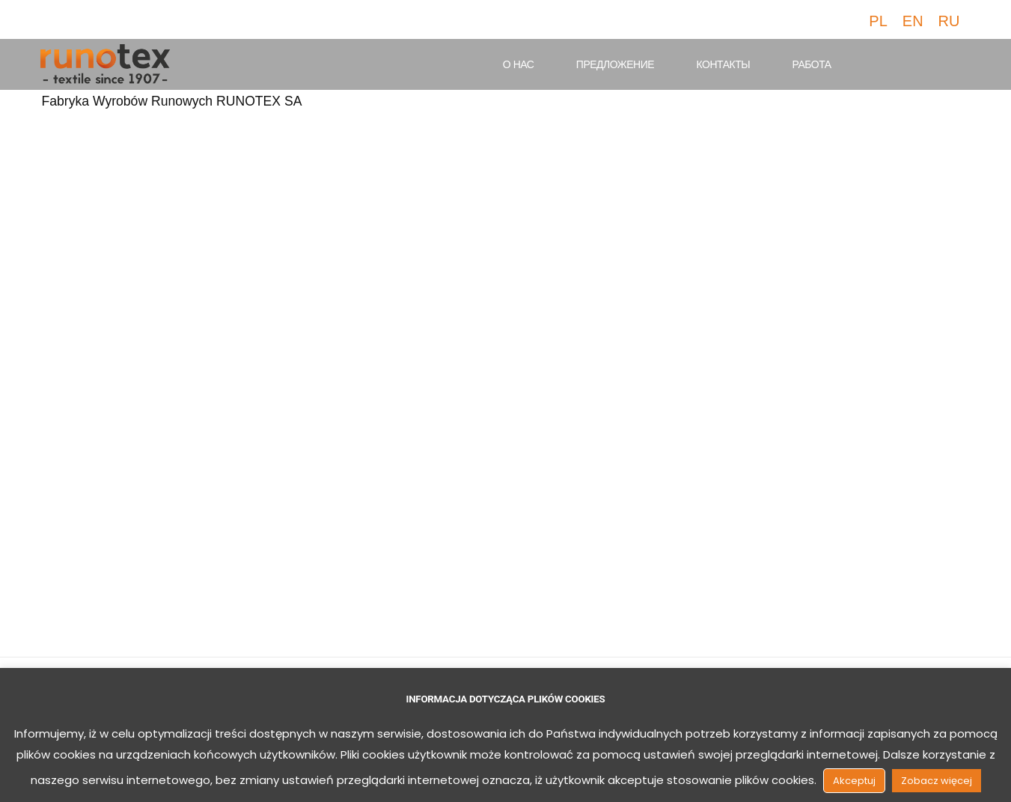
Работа (811, 64)
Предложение (615, 64)
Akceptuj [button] (854, 781)
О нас (518, 64)
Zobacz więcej (936, 781)
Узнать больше (119, 511)
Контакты (724, 64)
